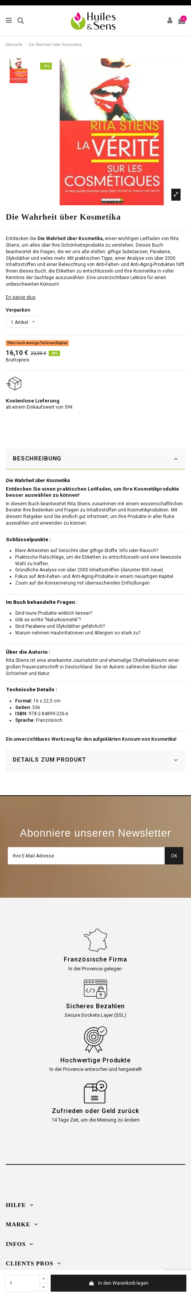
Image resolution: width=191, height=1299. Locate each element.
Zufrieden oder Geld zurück (95, 1111)
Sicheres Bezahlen (95, 1006)
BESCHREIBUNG (95, 458)
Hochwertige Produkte (95, 1060)
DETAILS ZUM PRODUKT (95, 760)
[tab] (95, 459)
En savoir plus (21, 297)
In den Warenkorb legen (118, 1283)
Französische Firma (95, 959)
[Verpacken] (22, 322)
